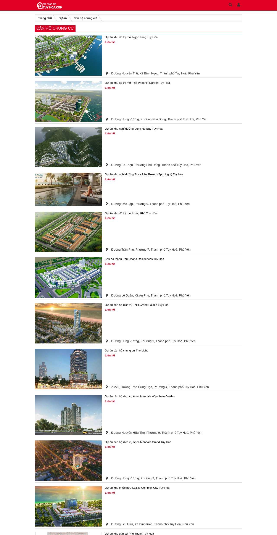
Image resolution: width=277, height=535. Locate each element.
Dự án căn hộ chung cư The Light (127, 350)
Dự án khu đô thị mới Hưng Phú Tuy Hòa (132, 213)
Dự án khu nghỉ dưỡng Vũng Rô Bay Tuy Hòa (135, 129)
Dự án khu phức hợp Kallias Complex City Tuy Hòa (139, 488)
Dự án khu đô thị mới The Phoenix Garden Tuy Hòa (139, 83)
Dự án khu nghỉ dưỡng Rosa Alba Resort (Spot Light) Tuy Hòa (147, 174)
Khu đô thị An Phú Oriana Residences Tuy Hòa (136, 259)
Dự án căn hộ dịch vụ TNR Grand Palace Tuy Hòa (139, 305)
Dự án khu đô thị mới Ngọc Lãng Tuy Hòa (133, 37)
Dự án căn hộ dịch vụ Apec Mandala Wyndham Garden (142, 396)
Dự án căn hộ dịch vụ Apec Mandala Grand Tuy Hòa (140, 442)
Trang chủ (45, 18)
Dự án (63, 18)
